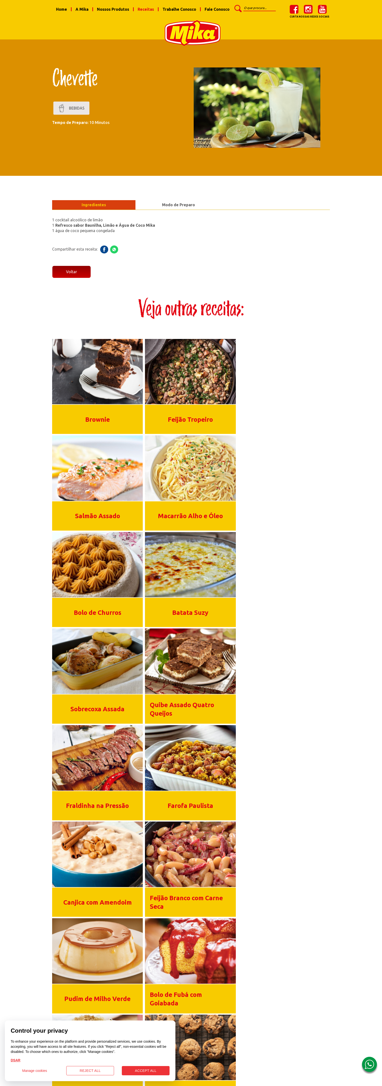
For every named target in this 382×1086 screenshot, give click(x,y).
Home (61, 9)
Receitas (146, 9)
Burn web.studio (256, 1080)
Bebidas (71, 110)
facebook (294, 9)
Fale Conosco (217, 9)
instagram (308, 9)
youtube (322, 9)
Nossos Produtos (113, 9)
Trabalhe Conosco (179, 9)
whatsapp (114, 251)
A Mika (82, 9)
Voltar (71, 274)
